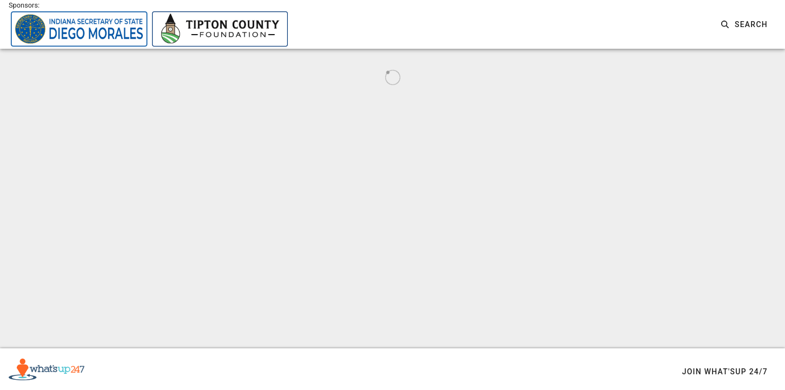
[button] (744, 24)
